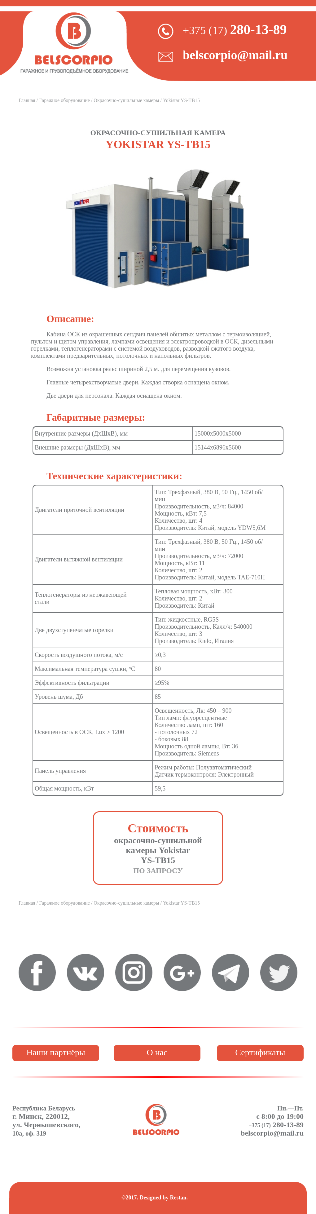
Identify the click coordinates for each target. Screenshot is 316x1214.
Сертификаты (260, 1052)
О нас (157, 1052)
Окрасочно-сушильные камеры (126, 100)
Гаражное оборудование (64, 100)
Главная (27, 100)
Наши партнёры (55, 1052)
